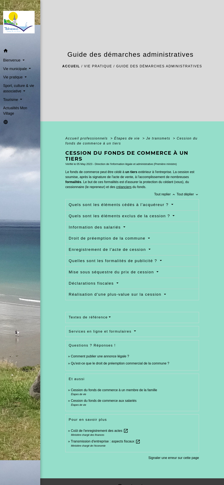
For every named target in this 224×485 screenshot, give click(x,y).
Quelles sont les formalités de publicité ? (114, 261)
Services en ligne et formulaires (101, 331)
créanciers (124, 187)
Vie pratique (98, 66)
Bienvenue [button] (12, 60)
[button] (20, 51)
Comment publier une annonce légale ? (100, 356)
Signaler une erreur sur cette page (173, 458)
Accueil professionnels (87, 138)
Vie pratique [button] (13, 77)
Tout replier (165, 194)
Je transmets (159, 138)
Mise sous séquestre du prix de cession (112, 272)
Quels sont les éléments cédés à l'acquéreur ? (119, 204)
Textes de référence (88, 317)
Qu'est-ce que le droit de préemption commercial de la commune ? (120, 363)
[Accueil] (20, 23)
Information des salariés (95, 227)
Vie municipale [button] (15, 69)
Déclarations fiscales (92, 283)
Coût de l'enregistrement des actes (99, 430)
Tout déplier (188, 194)
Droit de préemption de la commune (108, 238)
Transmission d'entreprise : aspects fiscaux (105, 441)
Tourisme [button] (11, 100)
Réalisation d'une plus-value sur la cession (116, 294)
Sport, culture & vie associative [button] (18, 88)
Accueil (71, 66)
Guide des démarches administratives (159, 66)
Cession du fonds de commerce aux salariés (104, 400)
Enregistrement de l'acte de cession (108, 249)
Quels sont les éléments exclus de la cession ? (120, 216)
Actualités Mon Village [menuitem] (15, 111)
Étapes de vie (127, 138)
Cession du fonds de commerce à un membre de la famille (114, 390)
